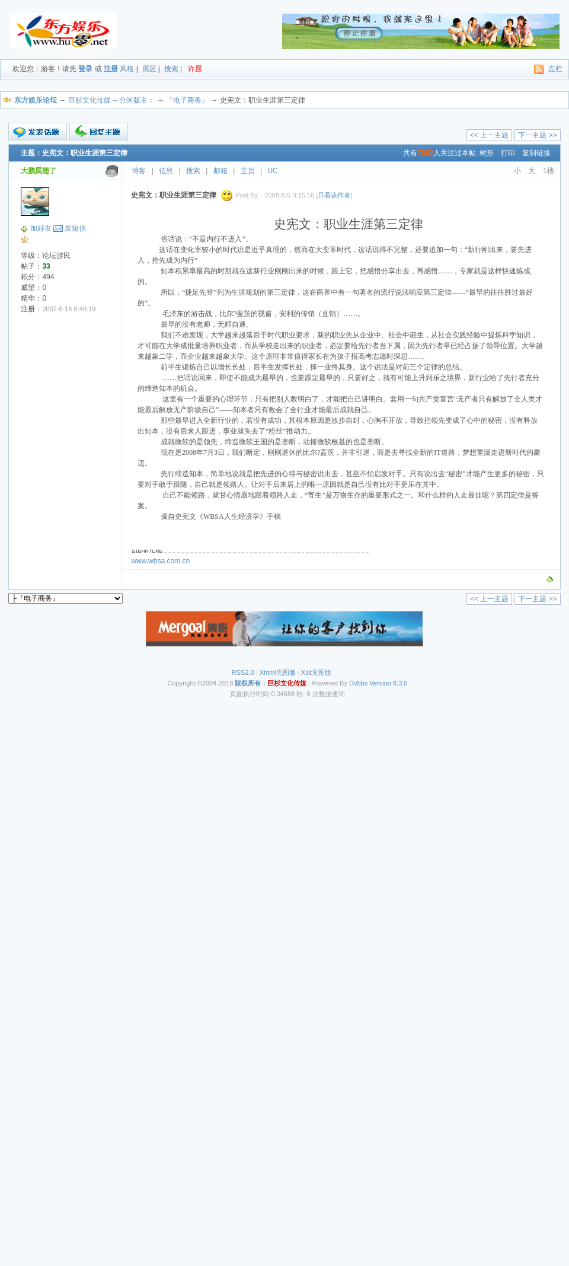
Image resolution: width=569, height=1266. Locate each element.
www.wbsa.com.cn (160, 561)
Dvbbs (358, 683)
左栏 (555, 69)
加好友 (41, 228)
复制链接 (536, 153)
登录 (85, 69)
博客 (139, 171)
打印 (508, 153)
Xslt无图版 (316, 672)
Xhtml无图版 (278, 672)
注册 (111, 69)
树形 (487, 153)
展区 (149, 69)
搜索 (171, 69)
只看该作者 (334, 195)
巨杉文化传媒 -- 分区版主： (111, 100)
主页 (248, 171)
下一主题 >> (537, 135)
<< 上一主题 (489, 135)
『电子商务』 (187, 100)
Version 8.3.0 (388, 683)
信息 (166, 171)
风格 (127, 69)
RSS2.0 (243, 672)
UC (272, 171)
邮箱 (220, 171)
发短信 (75, 228)
